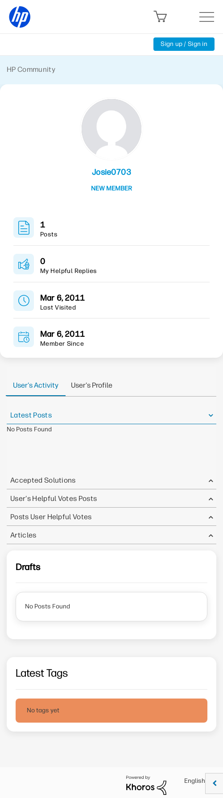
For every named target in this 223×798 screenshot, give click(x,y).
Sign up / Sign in (184, 44)
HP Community (31, 69)
